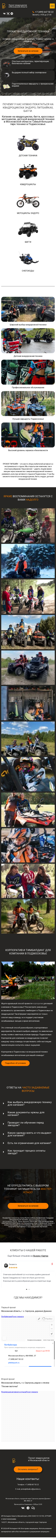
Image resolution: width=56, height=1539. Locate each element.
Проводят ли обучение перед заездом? (26, 1124)
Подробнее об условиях (15, 1063)
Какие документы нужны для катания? (26, 1113)
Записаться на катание (28, 51)
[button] (28, 1469)
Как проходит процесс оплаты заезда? (26, 1152)
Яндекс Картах (40, 1256)
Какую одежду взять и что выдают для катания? (29, 1134)
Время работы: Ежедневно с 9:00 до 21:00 (28, 1504)
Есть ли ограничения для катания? (29, 1143)
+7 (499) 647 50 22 (43, 12)
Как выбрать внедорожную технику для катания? (30, 1103)
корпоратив (38, 1003)
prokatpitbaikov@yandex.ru (27, 1489)
